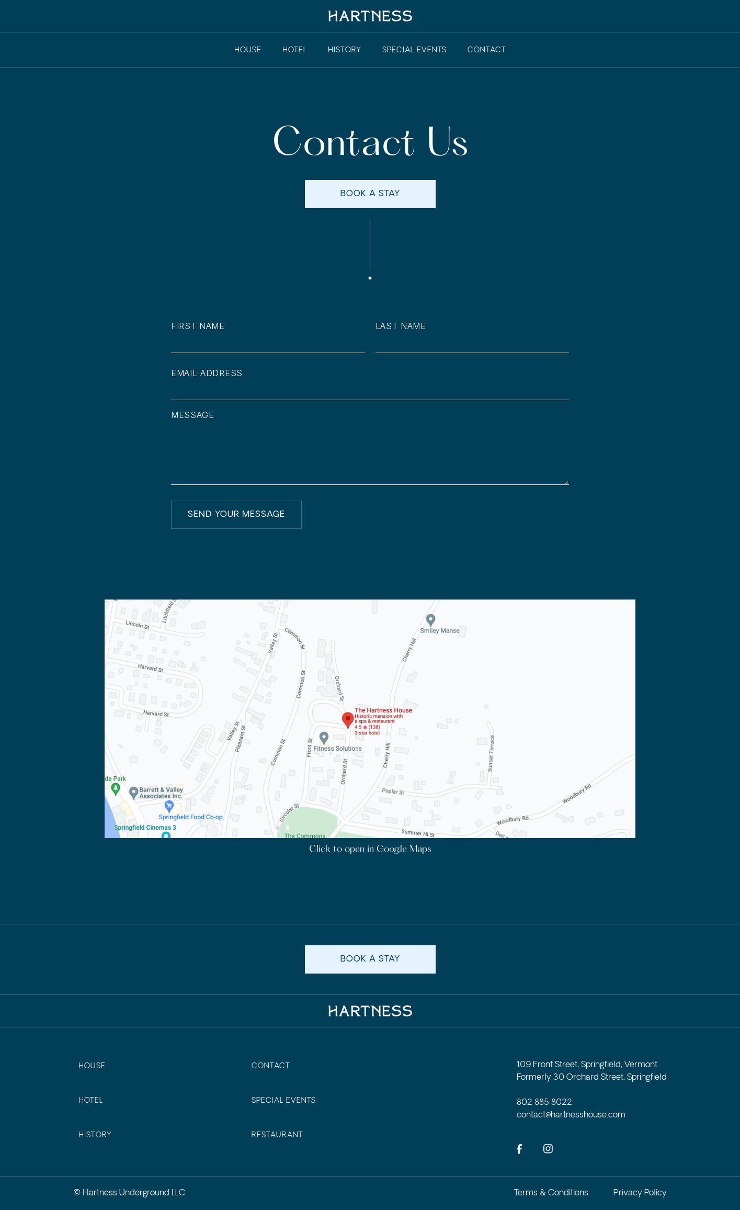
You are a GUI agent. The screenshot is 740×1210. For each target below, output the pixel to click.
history (344, 50)
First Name (198, 328)
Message (192, 417)
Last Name (400, 328)
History (95, 1135)
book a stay (370, 196)
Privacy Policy (640, 1193)
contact (487, 50)
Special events (414, 50)
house (92, 1066)
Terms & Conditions (551, 1193)
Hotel (294, 50)
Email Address (207, 375)
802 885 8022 (544, 1102)
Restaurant (277, 1135)
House (247, 50)
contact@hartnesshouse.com (571, 1115)
